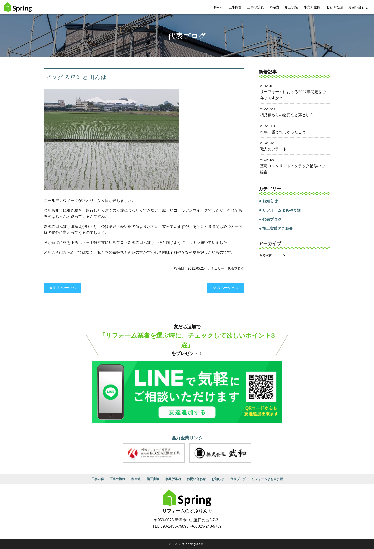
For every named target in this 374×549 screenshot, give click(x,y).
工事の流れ (255, 7)
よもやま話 (334, 7)
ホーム (218, 7)
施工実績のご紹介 (277, 228)
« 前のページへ (63, 288)
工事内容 (235, 7)
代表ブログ (236, 268)
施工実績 (291, 7)
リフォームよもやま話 (281, 210)
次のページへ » (226, 288)
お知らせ (270, 201)
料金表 (274, 7)
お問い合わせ (358, 7)
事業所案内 (312, 7)
